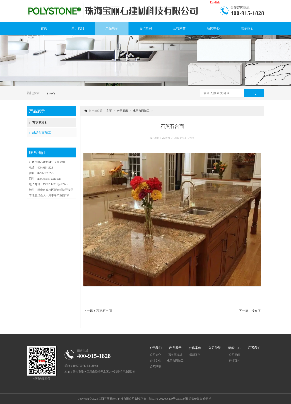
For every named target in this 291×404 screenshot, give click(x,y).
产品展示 (111, 28)
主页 (109, 110)
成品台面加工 (41, 132)
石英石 (51, 93)
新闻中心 (213, 28)
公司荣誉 (179, 28)
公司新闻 (234, 354)
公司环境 (155, 366)
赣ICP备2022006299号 (162, 398)
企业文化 (155, 360)
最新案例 (194, 354)
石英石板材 (40, 122)
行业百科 (234, 360)
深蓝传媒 (194, 398)
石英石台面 (104, 311)
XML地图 (182, 398)
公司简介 (155, 354)
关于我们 (77, 28)
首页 (44, 28)
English (215, 2)
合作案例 (145, 28)
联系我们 (247, 28)
